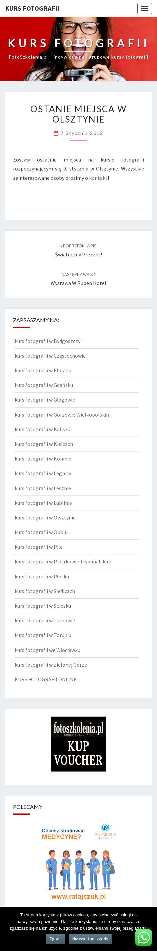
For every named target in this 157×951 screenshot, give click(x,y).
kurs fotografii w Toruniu (43, 635)
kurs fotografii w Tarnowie (45, 620)
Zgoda (55, 939)
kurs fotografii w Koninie (43, 458)
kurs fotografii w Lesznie (43, 488)
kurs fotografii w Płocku (42, 576)
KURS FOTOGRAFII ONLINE (46, 679)
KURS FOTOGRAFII (32, 8)
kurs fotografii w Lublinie (43, 502)
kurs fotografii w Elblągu (43, 370)
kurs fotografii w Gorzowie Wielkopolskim (63, 414)
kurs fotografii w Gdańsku (44, 385)
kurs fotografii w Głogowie (45, 399)
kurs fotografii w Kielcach (44, 444)
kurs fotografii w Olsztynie (45, 517)
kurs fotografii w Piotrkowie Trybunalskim (63, 561)
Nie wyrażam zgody (90, 939)
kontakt (98, 177)
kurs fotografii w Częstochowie (50, 355)
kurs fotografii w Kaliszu (42, 429)
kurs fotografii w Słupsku (43, 605)
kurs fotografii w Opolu (41, 532)
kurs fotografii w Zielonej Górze (51, 664)
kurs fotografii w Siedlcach (45, 591)
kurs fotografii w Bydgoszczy (47, 341)
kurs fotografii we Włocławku (47, 650)
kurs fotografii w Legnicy (43, 473)
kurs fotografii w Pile (39, 546)
